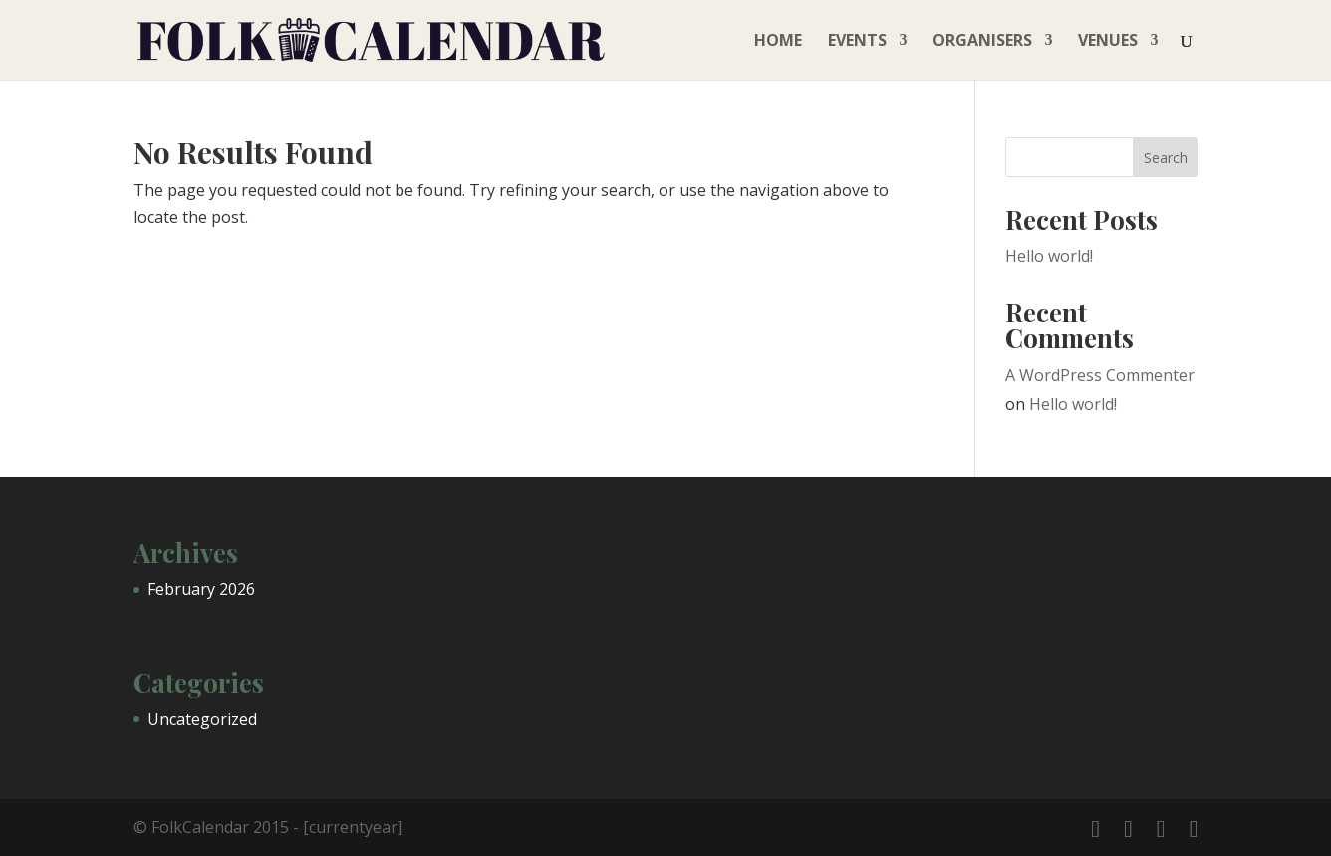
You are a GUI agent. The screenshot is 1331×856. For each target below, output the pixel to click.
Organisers (982, 42)
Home (778, 42)
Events (857, 42)
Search (1166, 157)
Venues (1108, 42)
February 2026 (201, 589)
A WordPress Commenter (1100, 375)
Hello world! (1049, 256)
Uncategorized (202, 719)
